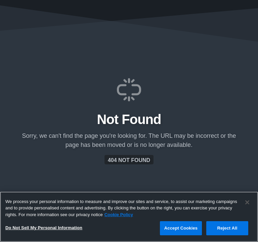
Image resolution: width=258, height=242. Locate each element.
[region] (129, 217)
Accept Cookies (181, 228)
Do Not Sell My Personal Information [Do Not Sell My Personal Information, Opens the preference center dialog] (43, 227)
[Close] (247, 202)
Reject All (227, 228)
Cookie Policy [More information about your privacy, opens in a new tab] (118, 214)
